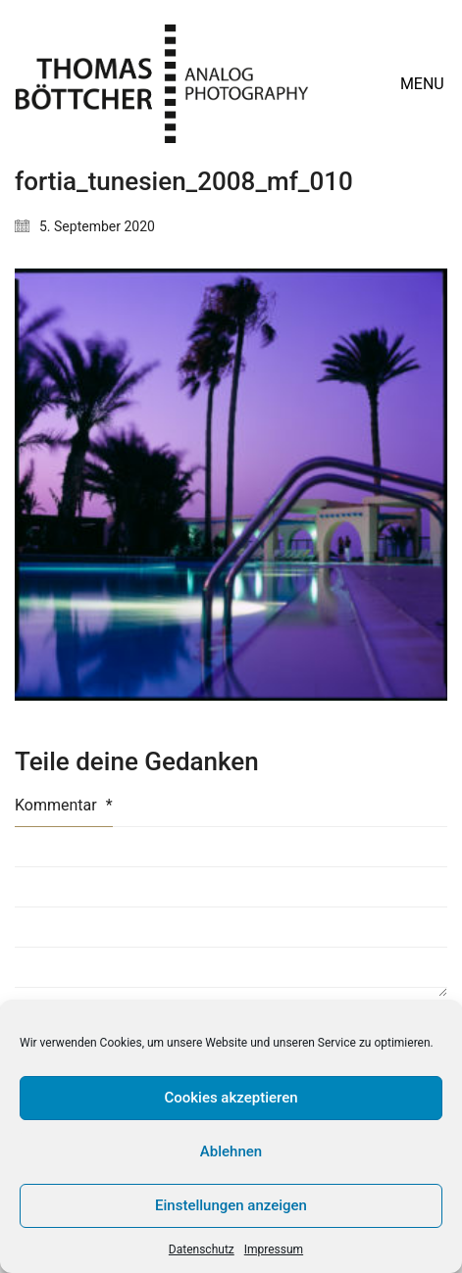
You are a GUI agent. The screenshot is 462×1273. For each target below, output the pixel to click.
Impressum (273, 1249)
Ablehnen (231, 1151)
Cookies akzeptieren (230, 1097)
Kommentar (64, 805)
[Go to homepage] (162, 83)
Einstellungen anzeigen (231, 1205)
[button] (423, 84)
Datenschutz (201, 1249)
